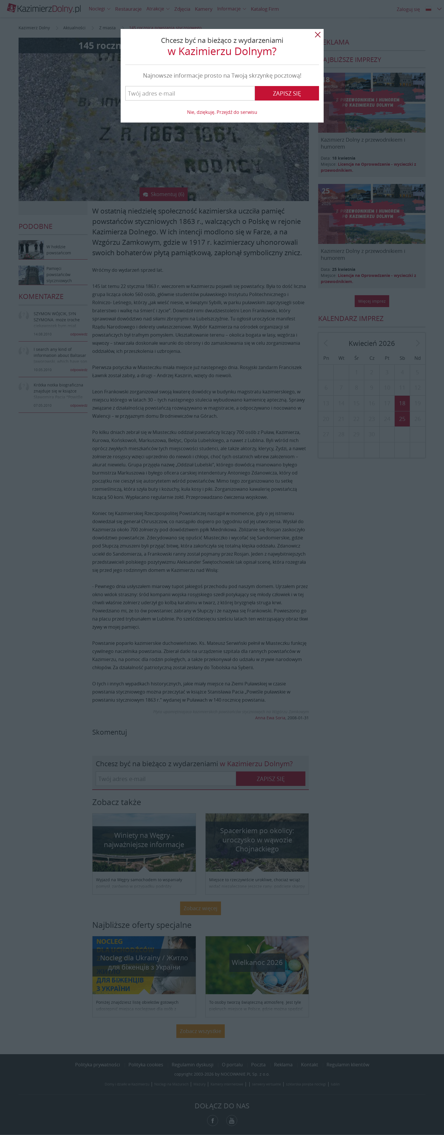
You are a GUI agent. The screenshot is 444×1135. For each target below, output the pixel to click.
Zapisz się (287, 93)
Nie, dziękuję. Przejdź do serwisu (222, 112)
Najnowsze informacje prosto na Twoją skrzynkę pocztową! (222, 75)
